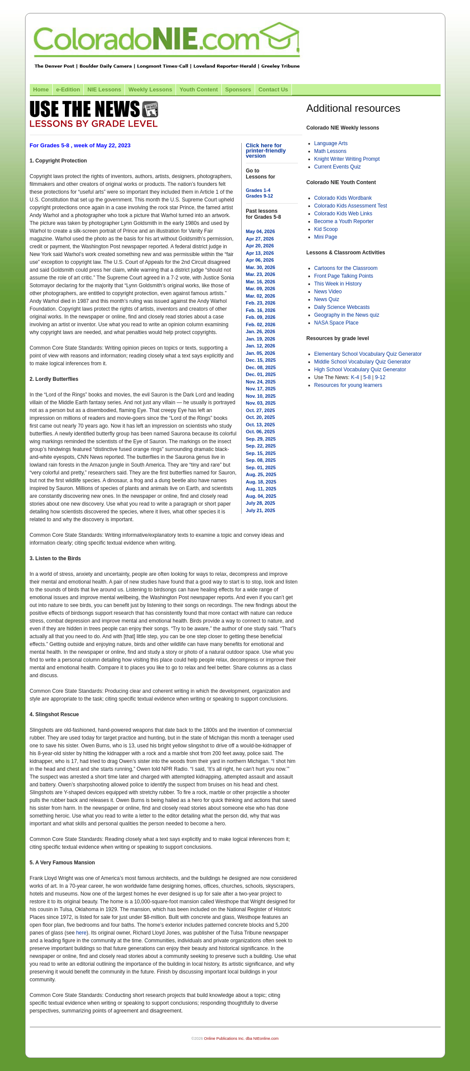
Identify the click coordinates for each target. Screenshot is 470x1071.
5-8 (367, 377)
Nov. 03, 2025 (261, 403)
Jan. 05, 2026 (260, 353)
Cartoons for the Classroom (346, 268)
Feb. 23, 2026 (261, 302)
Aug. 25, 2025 (261, 474)
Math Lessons (330, 151)
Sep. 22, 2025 (261, 445)
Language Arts (331, 143)
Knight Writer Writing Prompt (347, 159)
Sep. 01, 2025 (261, 467)
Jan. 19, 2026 (260, 338)
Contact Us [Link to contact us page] (273, 89)
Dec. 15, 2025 (261, 360)
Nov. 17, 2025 (261, 388)
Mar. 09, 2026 (260, 288)
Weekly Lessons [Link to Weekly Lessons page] (150, 89)
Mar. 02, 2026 (260, 296)
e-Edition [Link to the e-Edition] (68, 89)
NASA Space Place (336, 323)
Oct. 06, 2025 (260, 431)
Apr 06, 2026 (260, 260)
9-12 (380, 377)
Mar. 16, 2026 (260, 281)
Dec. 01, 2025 (261, 374)
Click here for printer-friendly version (266, 150)
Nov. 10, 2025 (261, 396)
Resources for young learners (348, 385)
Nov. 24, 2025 (261, 381)
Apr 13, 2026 (260, 253)
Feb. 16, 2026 (261, 310)
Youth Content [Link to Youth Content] (198, 89)
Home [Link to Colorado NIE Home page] (41, 89)
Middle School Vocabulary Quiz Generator (362, 362)
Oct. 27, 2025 (260, 410)
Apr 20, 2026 (260, 245)
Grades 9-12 (259, 195)
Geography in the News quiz (347, 315)
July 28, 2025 (260, 503)
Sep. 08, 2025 (261, 460)
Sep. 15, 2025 (261, 453)
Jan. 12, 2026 (260, 345)
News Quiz (326, 299)
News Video (328, 292)
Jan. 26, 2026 (260, 331)
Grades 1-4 (258, 190)
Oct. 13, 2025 (260, 424)
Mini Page (325, 237)
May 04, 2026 (260, 231)
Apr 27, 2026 (260, 238)
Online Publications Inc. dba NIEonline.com (241, 1038)
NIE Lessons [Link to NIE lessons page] (104, 89)
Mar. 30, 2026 (260, 267)
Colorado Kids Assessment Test (350, 206)
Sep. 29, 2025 (261, 438)
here (81, 933)
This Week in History (338, 284)
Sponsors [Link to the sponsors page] (238, 89)
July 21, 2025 (260, 510)
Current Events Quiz (337, 167)
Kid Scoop (326, 229)
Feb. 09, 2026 (261, 317)
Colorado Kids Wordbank (343, 198)
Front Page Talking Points (344, 276)
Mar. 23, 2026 (260, 274)
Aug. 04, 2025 (261, 496)
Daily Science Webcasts (342, 307)
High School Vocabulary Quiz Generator (360, 370)
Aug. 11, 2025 (261, 488)
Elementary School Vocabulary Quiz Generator (368, 354)
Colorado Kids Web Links (343, 214)
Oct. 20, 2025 (260, 417)
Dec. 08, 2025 (261, 367)
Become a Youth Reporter (344, 221)
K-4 (355, 377)
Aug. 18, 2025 (261, 481)
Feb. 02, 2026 (261, 324)
